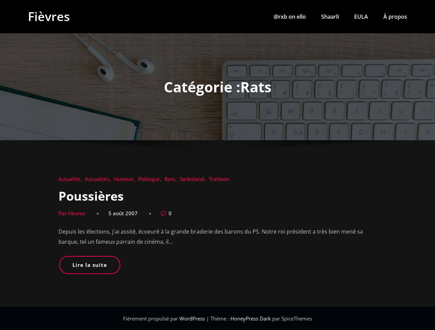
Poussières (91, 196)
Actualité (69, 179)
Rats (169, 179)
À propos (395, 16)
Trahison (219, 179)
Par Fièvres (71, 213)
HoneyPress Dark (250, 318)
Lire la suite (89, 264)
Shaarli (330, 16)
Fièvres (49, 16)
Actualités (97, 179)
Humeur (124, 179)
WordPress (192, 318)
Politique (149, 179)
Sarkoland (192, 179)
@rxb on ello (290, 16)
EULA (361, 16)
